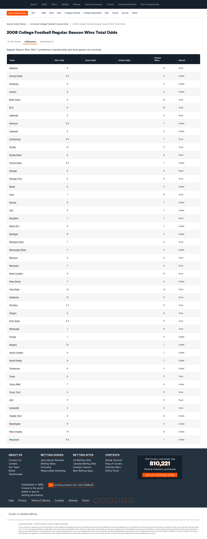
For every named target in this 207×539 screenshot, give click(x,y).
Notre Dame (15, 281)
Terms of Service (40, 500)
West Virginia (15, 431)
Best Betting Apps (83, 470)
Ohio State (14, 289)
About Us (15, 454)
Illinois (12, 186)
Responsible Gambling (53, 470)
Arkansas (13, 84)
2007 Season (14, 42)
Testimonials (15, 474)
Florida (12, 147)
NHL (59, 13)
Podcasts (46, 467)
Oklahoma (14, 297)
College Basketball (92, 13)
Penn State (14, 321)
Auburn (12, 91)
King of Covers (113, 463)
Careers (13, 463)
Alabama (13, 68)
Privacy (22, 500)
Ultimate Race (113, 467)
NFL (34, 13)
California (13, 115)
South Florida (15, 360)
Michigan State (16, 242)
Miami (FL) (14, 226)
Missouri (13, 257)
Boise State (14, 99)
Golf (107, 13)
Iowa (11, 194)
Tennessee (14, 368)
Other (136, 13)
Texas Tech (14, 392)
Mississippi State (17, 250)
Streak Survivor (113, 460)
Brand (12, 470)
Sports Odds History (16, 24)
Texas (12, 376)
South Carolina (16, 352)
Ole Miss (13, 305)
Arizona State (15, 76)
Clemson (13, 123)
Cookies (59, 500)
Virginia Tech (15, 416)
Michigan (13, 234)
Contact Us (15, 460)
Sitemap (73, 500)
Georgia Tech (15, 178)
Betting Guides (52, 454)
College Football (72, 13)
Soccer (125, 13)
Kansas (12, 202)
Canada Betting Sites (84, 463)
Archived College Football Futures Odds (49, 24)
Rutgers (13, 344)
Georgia (13, 171)
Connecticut (15, 139)
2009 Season (46, 42)
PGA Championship (150, 4)
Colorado (13, 131)
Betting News (48, 463)
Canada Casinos (82, 467)
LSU (11, 210)
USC (11, 400)
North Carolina (16, 273)
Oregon (12, 313)
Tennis (115, 13)
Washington (15, 423)
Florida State (15, 155)
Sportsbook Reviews (52, 460)
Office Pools (112, 470)
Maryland (13, 218)
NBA (44, 13)
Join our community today (160, 474)
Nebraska (14, 265)
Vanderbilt (14, 408)
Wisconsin (14, 439)
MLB (51, 13)
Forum (85, 500)
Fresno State (15, 163)
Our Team (14, 467)
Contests (112, 454)
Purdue (12, 337)
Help (11, 500)
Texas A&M (14, 384)
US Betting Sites (82, 460)
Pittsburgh (14, 329)
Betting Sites (83, 454)
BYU (11, 107)
